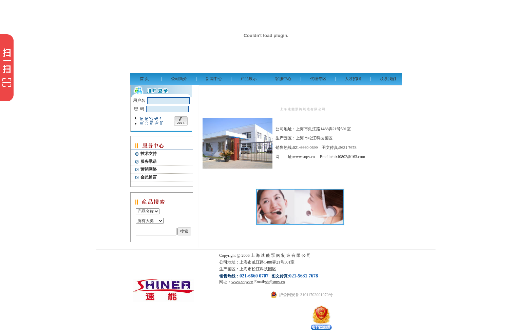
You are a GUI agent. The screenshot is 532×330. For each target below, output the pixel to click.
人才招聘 (353, 78)
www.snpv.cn (242, 281)
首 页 (144, 78)
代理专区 (318, 78)
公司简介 (179, 78)
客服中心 (283, 78)
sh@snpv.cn (275, 281)
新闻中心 (214, 78)
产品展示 (249, 78)
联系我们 (388, 78)
